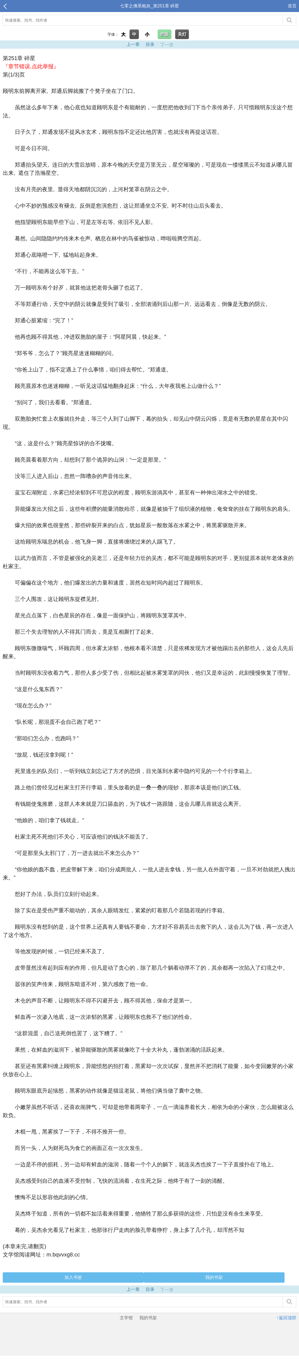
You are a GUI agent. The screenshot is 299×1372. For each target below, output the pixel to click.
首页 (292, 6)
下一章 (166, 44)
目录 (150, 44)
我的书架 (214, 1277)
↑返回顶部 (286, 1317)
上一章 (133, 44)
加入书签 (73, 1277)
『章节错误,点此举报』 (31, 66)
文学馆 (126, 1317)
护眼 (164, 34)
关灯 (182, 34)
